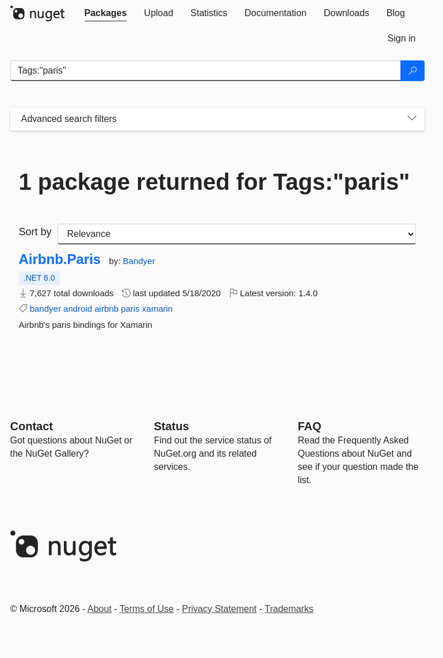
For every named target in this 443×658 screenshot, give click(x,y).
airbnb (106, 308)
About (99, 609)
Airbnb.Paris (60, 259)
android (77, 308)
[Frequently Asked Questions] (310, 426)
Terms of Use (147, 609)
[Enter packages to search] (205, 70)
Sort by (35, 232)
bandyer (45, 308)
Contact (31, 426)
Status (171, 426)
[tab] (106, 13)
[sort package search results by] (237, 234)
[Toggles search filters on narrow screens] (412, 119)
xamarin (157, 308)
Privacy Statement (219, 609)
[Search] (412, 70)
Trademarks (289, 609)
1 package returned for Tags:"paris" (214, 181)
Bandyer (139, 261)
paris (130, 308)
